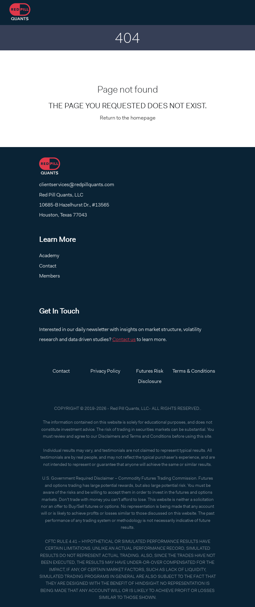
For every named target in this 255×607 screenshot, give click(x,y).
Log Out (236, 13)
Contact (150, 13)
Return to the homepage (128, 117)
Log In (209, 13)
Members (49, 276)
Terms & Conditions (193, 371)
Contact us (124, 339)
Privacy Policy (105, 371)
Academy (181, 13)
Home (122, 13)
